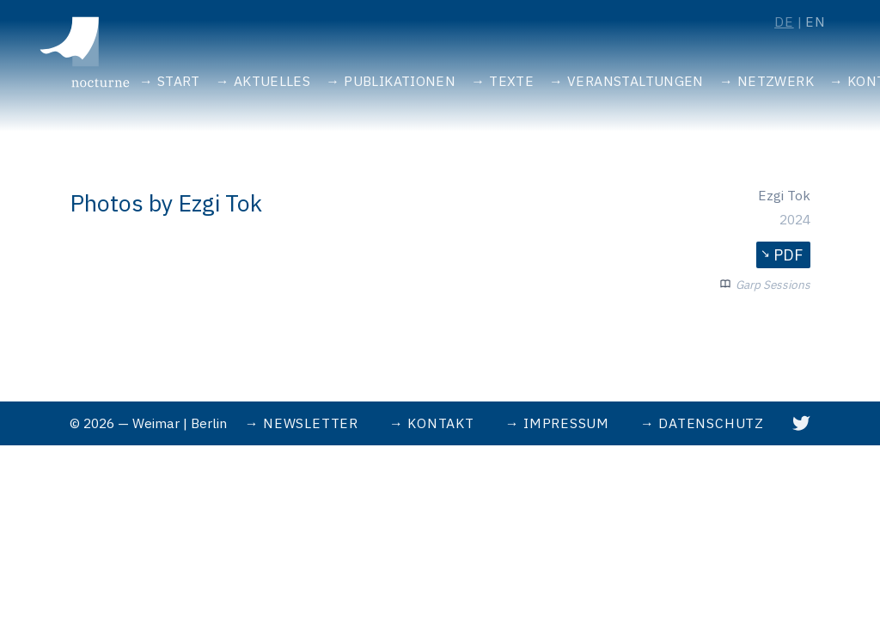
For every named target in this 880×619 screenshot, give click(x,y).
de (784, 21)
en (815, 21)
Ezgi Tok (784, 195)
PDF (788, 255)
